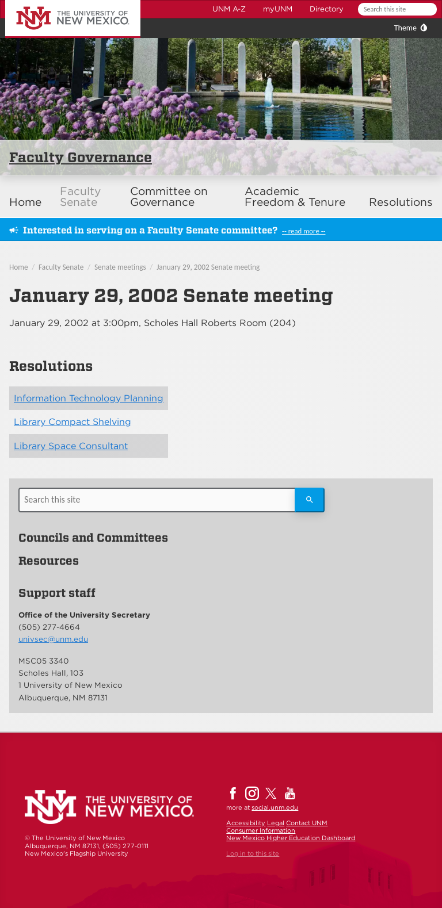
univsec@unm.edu (53, 638)
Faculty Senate (80, 197)
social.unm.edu (275, 807)
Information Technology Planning (88, 398)
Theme (405, 28)
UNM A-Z (229, 9)
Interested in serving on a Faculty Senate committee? (150, 230)
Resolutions (401, 202)
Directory (327, 9)
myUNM (277, 9)
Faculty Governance (80, 157)
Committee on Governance (169, 197)
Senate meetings (120, 267)
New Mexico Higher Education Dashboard (290, 838)
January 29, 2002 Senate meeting (208, 267)
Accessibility (245, 823)
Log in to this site (252, 853)
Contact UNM (306, 823)
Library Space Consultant (71, 445)
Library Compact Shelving (72, 421)
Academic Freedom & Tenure (295, 197)
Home (25, 202)
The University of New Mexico (60, 2)
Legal (275, 823)
